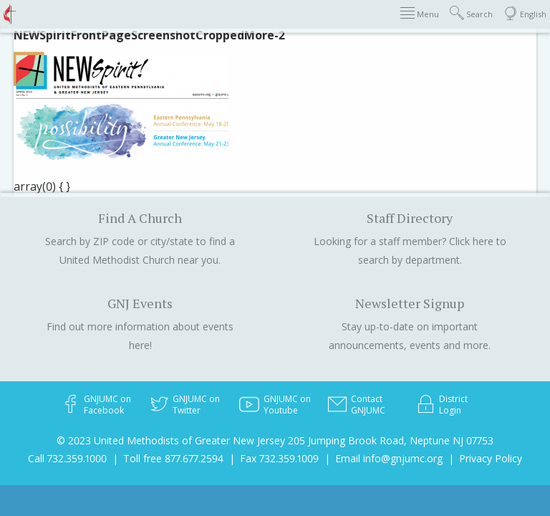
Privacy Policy (490, 458)
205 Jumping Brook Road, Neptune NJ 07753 (390, 440)
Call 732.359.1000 (67, 458)
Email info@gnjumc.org (389, 458)
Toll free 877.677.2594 (173, 458)
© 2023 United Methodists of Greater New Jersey (171, 440)
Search (471, 13)
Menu (419, 13)
